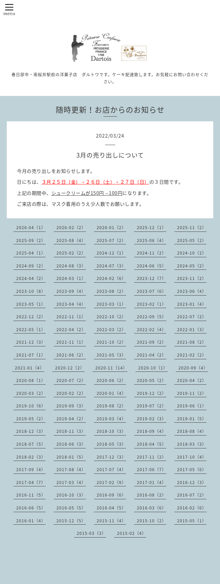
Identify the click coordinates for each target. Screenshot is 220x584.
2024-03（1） (71, 278)
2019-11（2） (191, 393)
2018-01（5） (71, 457)
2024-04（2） (31, 278)
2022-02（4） (151, 329)
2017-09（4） (31, 469)
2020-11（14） (111, 368)
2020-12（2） (69, 368)
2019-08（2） (111, 406)
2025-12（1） (151, 227)
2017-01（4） (151, 482)
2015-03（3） (91, 533)
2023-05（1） (31, 304)
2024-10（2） (191, 253)
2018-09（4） (151, 431)
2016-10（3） (71, 495)
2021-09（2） (151, 342)
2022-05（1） (31, 329)
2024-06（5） (151, 266)
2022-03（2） (111, 329)
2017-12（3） (111, 457)
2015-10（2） (151, 521)
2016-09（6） (111, 495)
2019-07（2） (151, 406)
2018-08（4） (191, 431)
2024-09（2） (31, 266)
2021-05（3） (111, 355)
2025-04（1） (31, 253)
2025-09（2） (31, 240)
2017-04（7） (31, 482)
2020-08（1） (31, 380)
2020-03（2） (31, 393)
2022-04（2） (71, 329)
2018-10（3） (111, 431)
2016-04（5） (111, 508)
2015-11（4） (111, 521)
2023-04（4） (71, 304)
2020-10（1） (153, 368)
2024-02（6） (111, 278)
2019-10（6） (31, 406)
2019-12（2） (151, 393)
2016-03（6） (151, 508)
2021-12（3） (31, 342)
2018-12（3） (31, 431)
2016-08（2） (151, 495)
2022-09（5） (151, 317)
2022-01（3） (191, 329)
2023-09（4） (71, 291)
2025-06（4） (151, 240)
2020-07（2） (71, 380)
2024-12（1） (111, 253)
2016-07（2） (191, 495)
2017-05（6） (191, 469)
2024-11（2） (151, 253)
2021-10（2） (111, 342)
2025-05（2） (191, 240)
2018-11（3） (71, 431)
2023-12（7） (151, 278)
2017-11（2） (151, 457)
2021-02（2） (191, 355)
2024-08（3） (71, 266)
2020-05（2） (151, 380)
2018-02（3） (31, 457)
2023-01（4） (191, 304)
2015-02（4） (131, 533)
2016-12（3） (191, 482)
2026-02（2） (71, 227)
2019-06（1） (191, 406)
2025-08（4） (71, 240)
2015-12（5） (71, 521)
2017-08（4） (71, 469)
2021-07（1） (31, 355)
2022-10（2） (111, 317)
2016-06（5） (31, 508)
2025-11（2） (191, 227)
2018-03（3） (191, 444)
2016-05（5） (71, 508)
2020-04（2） (191, 380)
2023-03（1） (111, 304)
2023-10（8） (31, 291)
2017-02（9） (111, 482)
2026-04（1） (31, 227)
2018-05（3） (111, 444)
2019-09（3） (71, 406)
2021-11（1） (71, 342)
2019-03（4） (111, 419)
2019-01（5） (191, 419)
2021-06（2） (71, 355)
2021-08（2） (191, 342)
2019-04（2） (71, 419)
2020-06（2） (111, 380)
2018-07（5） (31, 444)
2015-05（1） (191, 521)
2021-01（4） (29, 368)
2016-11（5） (31, 495)
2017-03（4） (71, 482)
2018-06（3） (71, 444)
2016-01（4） (31, 521)
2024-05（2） (191, 266)
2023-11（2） (191, 278)
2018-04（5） (151, 444)
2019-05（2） (31, 419)
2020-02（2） (71, 393)
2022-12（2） (31, 317)
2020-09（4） (193, 368)
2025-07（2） (111, 240)
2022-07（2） (191, 317)
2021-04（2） (151, 355)
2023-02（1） (151, 304)
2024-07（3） (111, 266)
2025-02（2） (71, 253)
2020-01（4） (111, 393)
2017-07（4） (111, 469)
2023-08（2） (111, 291)
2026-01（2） (111, 227)
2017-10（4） (191, 457)
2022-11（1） (71, 317)
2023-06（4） (191, 291)
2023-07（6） (151, 291)
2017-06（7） (151, 469)
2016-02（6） (191, 508)
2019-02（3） (151, 419)
